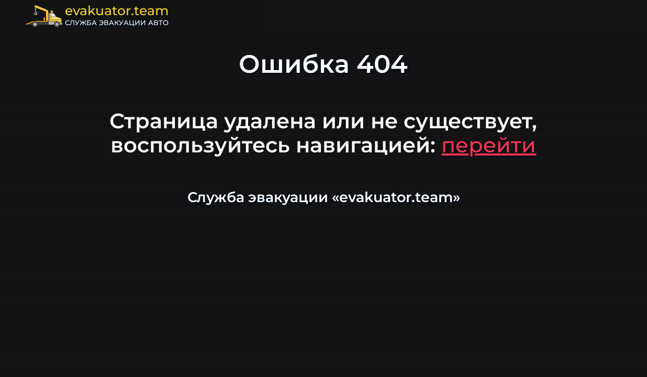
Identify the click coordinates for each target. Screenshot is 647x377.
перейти (488, 145)
